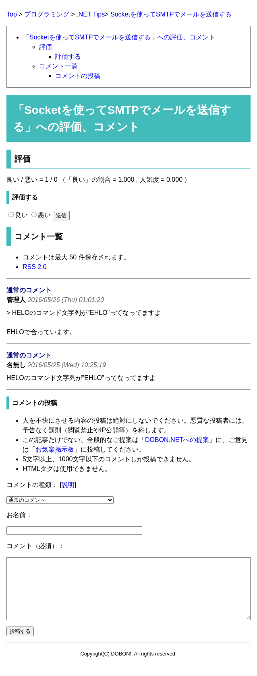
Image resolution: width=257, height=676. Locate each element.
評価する (68, 56)
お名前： (19, 515)
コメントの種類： (32, 484)
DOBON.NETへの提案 (177, 439)
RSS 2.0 (35, 266)
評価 (45, 46)
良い (18, 215)
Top (11, 14)
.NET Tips (91, 14)
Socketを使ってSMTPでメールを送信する (171, 14)
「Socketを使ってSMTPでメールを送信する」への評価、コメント (119, 37)
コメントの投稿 (77, 75)
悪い (41, 215)
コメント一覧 (58, 66)
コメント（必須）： (35, 545)
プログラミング (46, 14)
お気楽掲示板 (54, 449)
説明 (68, 484)
